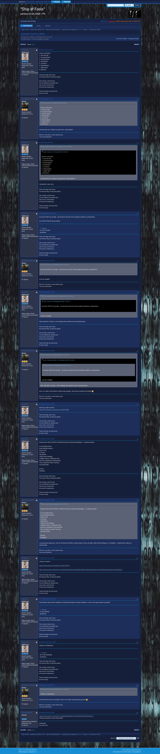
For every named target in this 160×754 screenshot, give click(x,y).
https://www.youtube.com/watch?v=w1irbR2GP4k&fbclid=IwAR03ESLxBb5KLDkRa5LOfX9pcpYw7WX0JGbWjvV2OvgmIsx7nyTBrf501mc (80, 569)
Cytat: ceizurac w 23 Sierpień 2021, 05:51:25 (54, 103)
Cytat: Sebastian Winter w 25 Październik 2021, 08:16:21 (58, 296)
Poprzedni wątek (121, 38)
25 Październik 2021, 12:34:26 (46, 404)
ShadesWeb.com (32, 751)
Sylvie (85, 29)
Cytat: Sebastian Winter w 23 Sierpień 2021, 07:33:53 (57, 146)
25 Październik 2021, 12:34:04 (46, 350)
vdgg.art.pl (111, 21)
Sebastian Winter (28, 99)
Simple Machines (32, 749)
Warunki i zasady (131, 749)
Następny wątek (133, 38)
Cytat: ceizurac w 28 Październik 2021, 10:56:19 (55, 689)
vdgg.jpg (43, 228)
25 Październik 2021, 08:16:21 (46, 260)
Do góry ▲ (138, 749)
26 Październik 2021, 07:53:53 (46, 438)
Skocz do (113, 738)
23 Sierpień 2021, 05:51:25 (46, 49)
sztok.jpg (43, 653)
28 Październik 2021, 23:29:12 (46, 712)
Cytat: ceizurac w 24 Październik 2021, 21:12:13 (55, 265)
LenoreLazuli (27, 713)
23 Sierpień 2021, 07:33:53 (46, 98)
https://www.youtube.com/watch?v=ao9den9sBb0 (54, 409)
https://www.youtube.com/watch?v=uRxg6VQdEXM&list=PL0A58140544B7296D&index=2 (66, 716)
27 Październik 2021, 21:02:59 (48, 598)
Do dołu (23, 44)
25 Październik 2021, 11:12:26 (46, 292)
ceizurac (25, 50)
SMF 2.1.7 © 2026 (23, 749)
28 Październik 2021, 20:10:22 (46, 685)
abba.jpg (43, 609)
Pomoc (124, 749)
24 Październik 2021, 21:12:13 (48, 213)
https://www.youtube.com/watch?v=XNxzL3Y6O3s (54, 565)
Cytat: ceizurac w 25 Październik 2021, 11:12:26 (55, 355)
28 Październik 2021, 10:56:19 (48, 642)
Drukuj (136, 44)
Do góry (23, 730)
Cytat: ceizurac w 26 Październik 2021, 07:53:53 (55, 504)
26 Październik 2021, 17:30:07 (46, 500)
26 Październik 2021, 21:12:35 (46, 558)
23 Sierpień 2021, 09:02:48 (46, 142)
